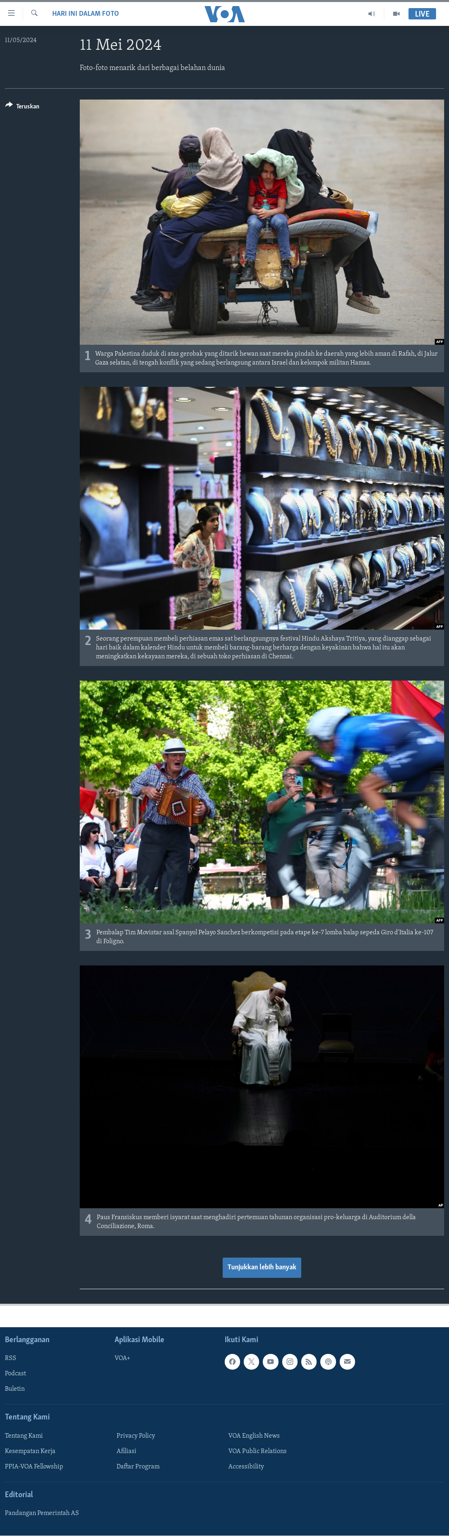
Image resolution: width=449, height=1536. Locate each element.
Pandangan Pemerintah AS (42, 1513)
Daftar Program (138, 1467)
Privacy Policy (136, 1435)
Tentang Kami (24, 1435)
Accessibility (246, 1467)
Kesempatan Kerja (30, 1451)
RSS (10, 1358)
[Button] (22, 108)
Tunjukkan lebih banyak (262, 1267)
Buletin (15, 1389)
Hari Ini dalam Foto (85, 14)
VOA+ (122, 1358)
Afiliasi (126, 1451)
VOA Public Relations (257, 1451)
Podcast (15, 1374)
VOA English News (254, 1435)
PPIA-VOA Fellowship (34, 1467)
